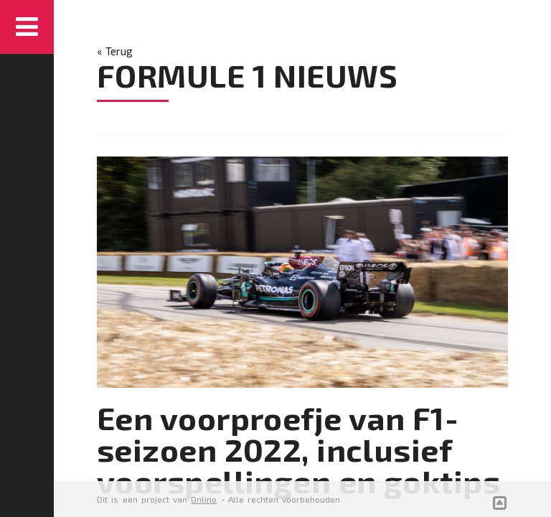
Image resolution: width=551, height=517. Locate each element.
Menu (27, 27)
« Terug (115, 51)
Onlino (204, 499)
